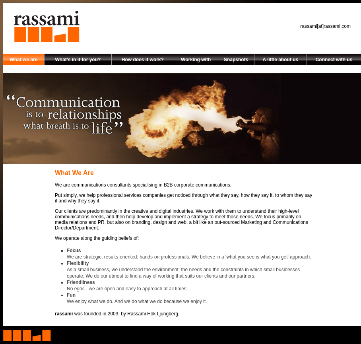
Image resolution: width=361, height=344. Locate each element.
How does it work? (143, 59)
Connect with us (334, 59)
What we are (23, 59)
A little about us (281, 59)
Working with (196, 59)
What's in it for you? (78, 59)
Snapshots (236, 59)
